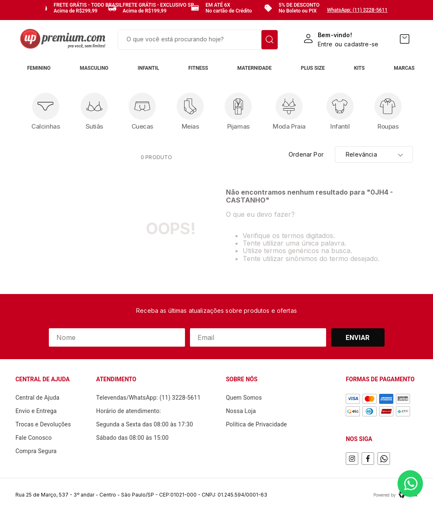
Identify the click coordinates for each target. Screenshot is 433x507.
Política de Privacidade (256, 424)
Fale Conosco (33, 437)
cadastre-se (361, 44)
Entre (325, 44)
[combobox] (198, 40)
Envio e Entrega (36, 411)
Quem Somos (244, 397)
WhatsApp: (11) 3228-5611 (357, 10)
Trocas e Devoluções (43, 424)
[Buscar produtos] (269, 39)
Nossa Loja (241, 411)
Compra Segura (36, 451)
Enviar (358, 338)
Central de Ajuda (37, 397)
